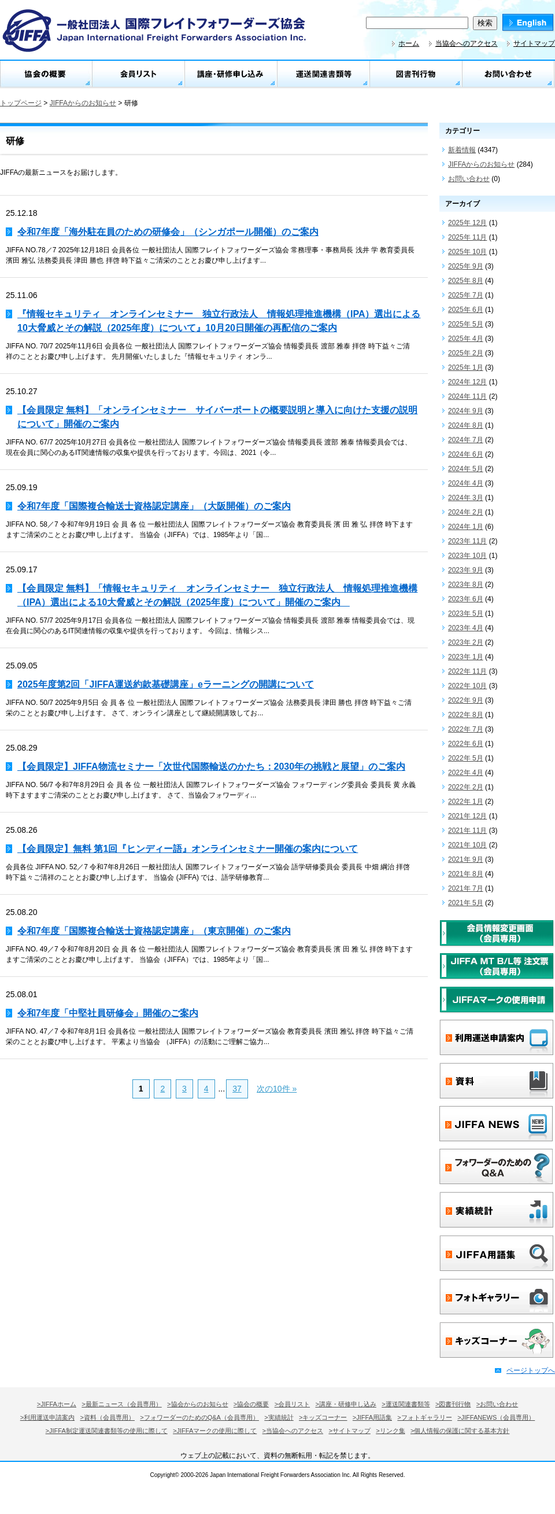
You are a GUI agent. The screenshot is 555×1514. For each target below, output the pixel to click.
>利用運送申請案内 (47, 1417)
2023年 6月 (465, 599)
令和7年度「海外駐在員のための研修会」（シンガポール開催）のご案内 (168, 232)
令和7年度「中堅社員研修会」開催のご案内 (107, 1013)
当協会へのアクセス (466, 43)
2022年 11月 (467, 671)
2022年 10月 (467, 686)
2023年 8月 (465, 584)
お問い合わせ (469, 179)
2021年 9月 (465, 859)
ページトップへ (530, 1370)
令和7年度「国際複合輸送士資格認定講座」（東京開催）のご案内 (154, 931)
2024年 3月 (465, 498)
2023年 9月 (465, 570)
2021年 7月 (465, 888)
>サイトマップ (349, 1430)
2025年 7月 (465, 295)
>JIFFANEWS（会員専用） (496, 1417)
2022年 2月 (465, 787)
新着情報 (462, 150)
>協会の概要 (251, 1404)
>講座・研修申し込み (345, 1404)
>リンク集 (390, 1430)
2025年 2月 (465, 353)
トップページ (21, 103)
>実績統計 (278, 1417)
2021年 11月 (467, 830)
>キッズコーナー (323, 1417)
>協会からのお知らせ (197, 1404)
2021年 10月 (467, 845)
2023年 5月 (465, 613)
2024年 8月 (465, 425)
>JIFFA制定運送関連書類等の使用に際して (107, 1430)
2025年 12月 (467, 223)
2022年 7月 (465, 729)
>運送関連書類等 (406, 1404)
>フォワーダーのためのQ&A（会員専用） (199, 1417)
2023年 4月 (465, 628)
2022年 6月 (465, 744)
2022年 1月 (465, 802)
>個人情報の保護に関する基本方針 (459, 1430)
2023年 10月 (467, 556)
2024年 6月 (465, 454)
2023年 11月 (467, 541)
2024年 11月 (467, 396)
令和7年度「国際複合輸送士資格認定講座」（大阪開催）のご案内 (154, 506)
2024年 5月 (465, 469)
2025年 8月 (465, 281)
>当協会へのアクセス (292, 1430)
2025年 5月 (465, 324)
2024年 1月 (465, 527)
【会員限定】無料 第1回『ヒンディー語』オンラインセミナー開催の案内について (187, 849)
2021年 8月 (465, 874)
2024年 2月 (465, 512)
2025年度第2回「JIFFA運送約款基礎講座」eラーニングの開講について (165, 684)
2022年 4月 (465, 773)
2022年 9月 (465, 700)
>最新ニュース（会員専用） (121, 1404)
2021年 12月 (467, 816)
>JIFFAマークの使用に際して (215, 1430)
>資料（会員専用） (107, 1417)
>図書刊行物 (453, 1404)
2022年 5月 (465, 758)
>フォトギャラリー (424, 1417)
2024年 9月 (465, 411)
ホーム (408, 43)
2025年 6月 (465, 310)
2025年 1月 (465, 367)
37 (237, 1088)
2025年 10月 (467, 252)
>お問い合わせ (497, 1404)
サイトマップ (534, 43)
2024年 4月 (465, 483)
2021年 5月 (465, 903)
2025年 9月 (465, 266)
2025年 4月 (465, 339)
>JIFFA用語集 (372, 1417)
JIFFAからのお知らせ (83, 103)
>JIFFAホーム (56, 1404)
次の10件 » (277, 1088)
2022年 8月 (465, 715)
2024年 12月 (467, 382)
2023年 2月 (465, 642)
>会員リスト (292, 1404)
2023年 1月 (465, 657)
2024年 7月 (465, 440)
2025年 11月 (467, 237)
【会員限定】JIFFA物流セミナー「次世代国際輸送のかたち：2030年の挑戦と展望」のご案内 (211, 766)
